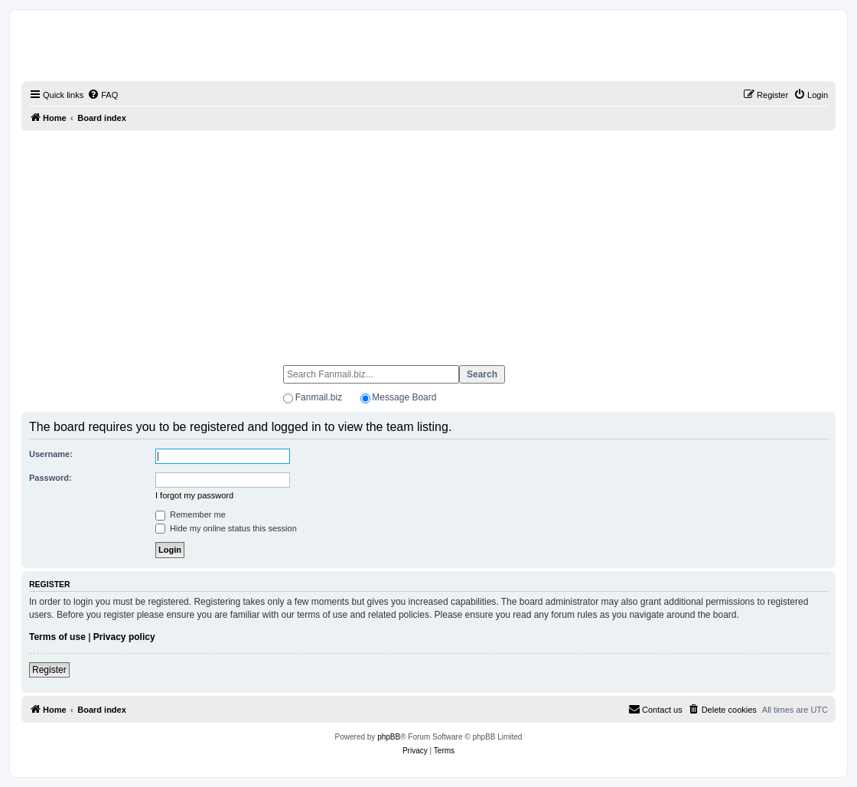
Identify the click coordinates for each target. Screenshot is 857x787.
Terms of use (57, 637)
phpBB (388, 737)
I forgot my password (194, 495)
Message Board (404, 397)
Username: (51, 454)
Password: (50, 477)
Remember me (190, 514)
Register (49, 670)
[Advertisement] (428, 241)
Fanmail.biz (318, 397)
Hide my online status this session (226, 528)
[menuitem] (102, 95)
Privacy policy (124, 637)
